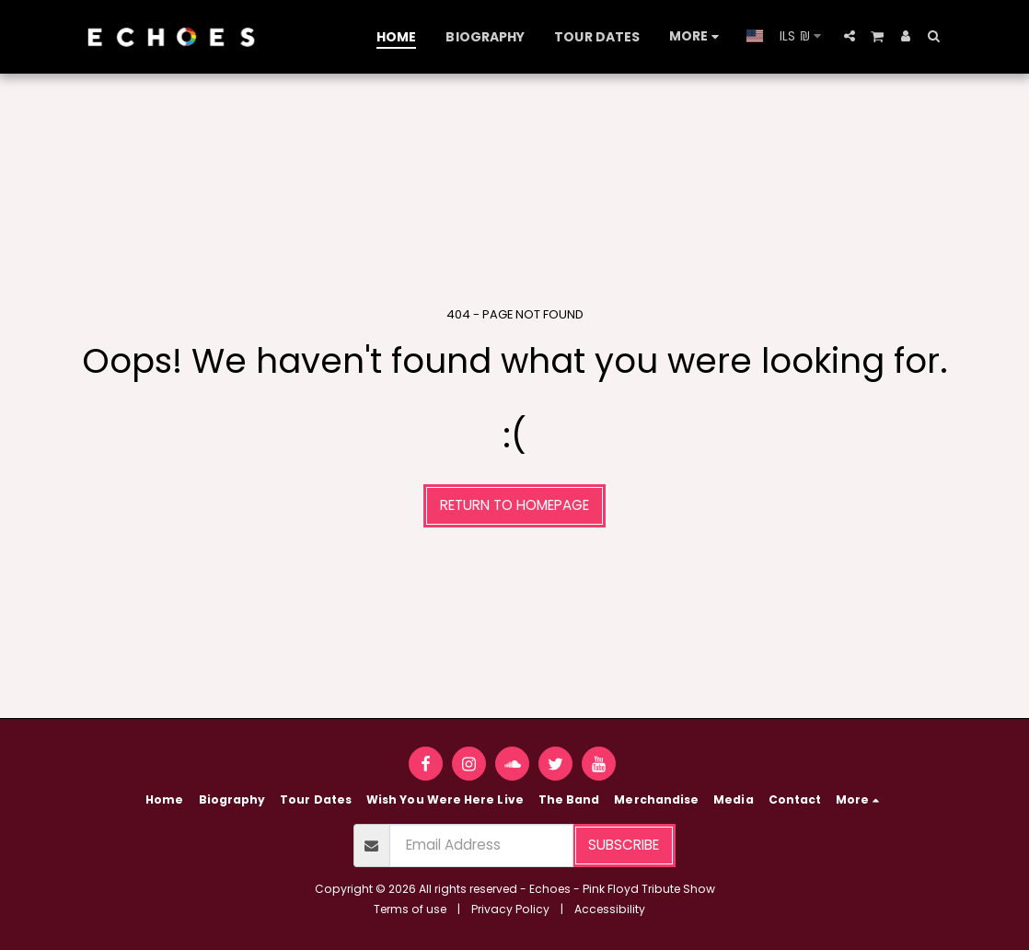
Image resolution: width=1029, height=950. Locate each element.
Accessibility (609, 909)
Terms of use (410, 909)
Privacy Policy (510, 909)
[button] (849, 35)
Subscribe (623, 844)
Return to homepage (514, 505)
